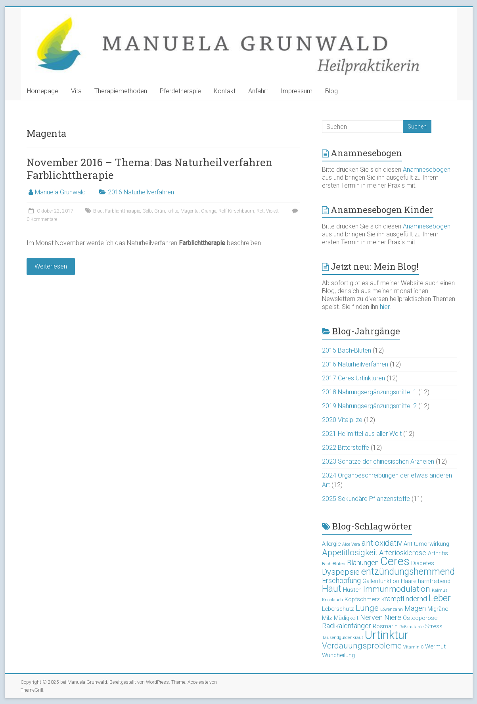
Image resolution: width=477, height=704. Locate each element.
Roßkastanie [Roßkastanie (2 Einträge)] (411, 626)
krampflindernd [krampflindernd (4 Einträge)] (404, 599)
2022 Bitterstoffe (345, 447)
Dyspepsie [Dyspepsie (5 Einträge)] (341, 572)
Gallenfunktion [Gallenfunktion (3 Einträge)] (380, 581)
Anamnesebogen (426, 169)
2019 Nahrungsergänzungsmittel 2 (369, 406)
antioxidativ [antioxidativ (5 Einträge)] (382, 543)
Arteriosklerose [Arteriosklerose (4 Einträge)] (402, 553)
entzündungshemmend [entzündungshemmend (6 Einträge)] (408, 571)
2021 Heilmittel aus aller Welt (362, 433)
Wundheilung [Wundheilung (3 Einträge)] (338, 655)
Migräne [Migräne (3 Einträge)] (437, 608)
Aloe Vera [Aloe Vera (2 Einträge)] (351, 544)
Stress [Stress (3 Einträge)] (434, 626)
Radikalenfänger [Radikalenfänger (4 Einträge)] (346, 626)
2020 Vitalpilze (342, 420)
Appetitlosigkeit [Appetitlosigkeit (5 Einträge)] (349, 552)
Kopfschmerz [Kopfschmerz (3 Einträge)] (362, 599)
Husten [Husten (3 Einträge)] (352, 589)
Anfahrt (258, 91)
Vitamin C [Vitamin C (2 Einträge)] (413, 647)
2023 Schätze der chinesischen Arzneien (378, 461)
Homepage (42, 91)
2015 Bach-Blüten (346, 350)
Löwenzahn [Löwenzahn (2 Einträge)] (391, 609)
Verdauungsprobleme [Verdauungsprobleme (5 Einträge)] (362, 645)
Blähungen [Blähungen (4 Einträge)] (363, 562)
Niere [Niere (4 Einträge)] (392, 617)
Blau (98, 211)
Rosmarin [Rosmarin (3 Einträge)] (385, 626)
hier (384, 307)
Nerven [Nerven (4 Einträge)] (371, 617)
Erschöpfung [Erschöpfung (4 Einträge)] (341, 580)
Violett (272, 211)
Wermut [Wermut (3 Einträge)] (435, 646)
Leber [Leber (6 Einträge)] (440, 598)
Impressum (296, 91)
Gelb (147, 211)
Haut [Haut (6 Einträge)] (331, 588)
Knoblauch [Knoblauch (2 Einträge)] (332, 599)
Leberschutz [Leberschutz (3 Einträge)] (338, 608)
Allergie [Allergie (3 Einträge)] (331, 543)
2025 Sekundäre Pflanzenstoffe (366, 499)
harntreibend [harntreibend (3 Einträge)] (434, 581)
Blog (331, 91)
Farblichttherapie (122, 211)
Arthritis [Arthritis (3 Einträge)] (438, 553)
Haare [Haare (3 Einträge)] (408, 581)
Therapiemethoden (120, 91)
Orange (208, 211)
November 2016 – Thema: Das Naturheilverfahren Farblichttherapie (149, 168)
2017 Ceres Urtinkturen (353, 378)
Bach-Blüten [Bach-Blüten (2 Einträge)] (333, 563)
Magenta (189, 211)
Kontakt (225, 91)
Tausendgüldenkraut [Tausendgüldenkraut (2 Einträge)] (342, 637)
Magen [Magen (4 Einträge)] (415, 608)
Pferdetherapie (180, 91)
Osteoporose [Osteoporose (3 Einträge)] (420, 618)
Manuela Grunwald (60, 192)
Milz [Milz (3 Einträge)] (327, 618)
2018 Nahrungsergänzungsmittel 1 (369, 392)
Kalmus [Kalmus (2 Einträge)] (440, 590)
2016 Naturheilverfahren (141, 192)
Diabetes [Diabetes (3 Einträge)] (422, 563)
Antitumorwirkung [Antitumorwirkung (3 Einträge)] (426, 543)
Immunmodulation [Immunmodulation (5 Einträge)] (396, 589)
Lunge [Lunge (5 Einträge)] (367, 608)
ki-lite (172, 211)
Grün (159, 211)
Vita (76, 91)
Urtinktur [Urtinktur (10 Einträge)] (386, 635)
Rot (260, 211)
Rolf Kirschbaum (236, 211)
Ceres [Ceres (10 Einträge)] (395, 561)
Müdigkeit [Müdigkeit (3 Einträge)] (346, 618)
